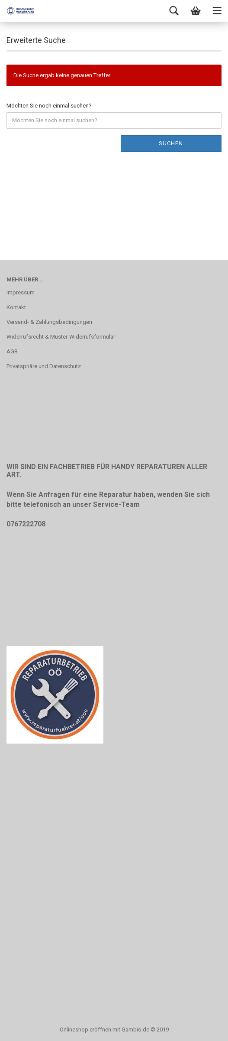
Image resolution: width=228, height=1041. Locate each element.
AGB (12, 351)
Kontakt (16, 307)
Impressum (20, 292)
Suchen (171, 143)
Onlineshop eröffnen (85, 1029)
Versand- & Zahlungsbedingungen (49, 322)
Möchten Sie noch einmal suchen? (49, 105)
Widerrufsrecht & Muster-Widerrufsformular (60, 336)
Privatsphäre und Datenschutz (43, 366)
